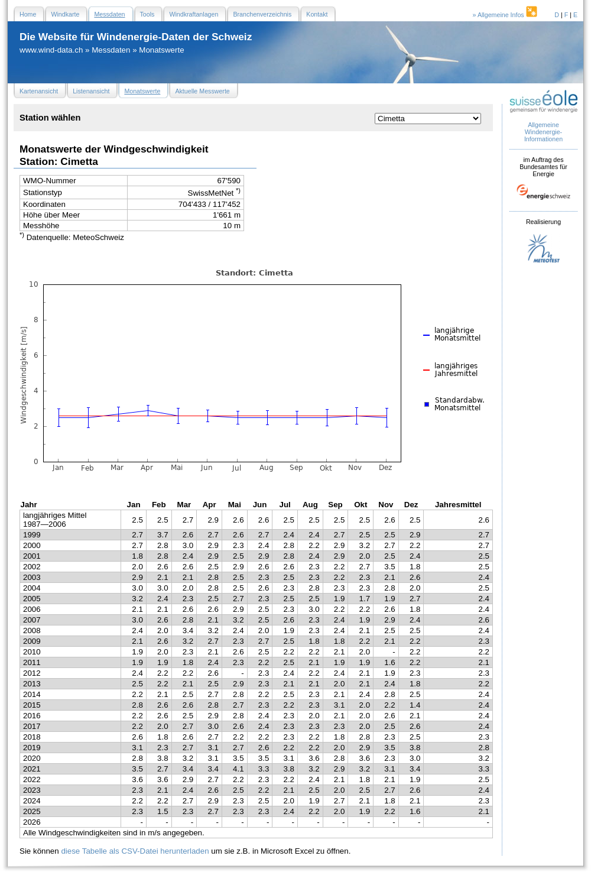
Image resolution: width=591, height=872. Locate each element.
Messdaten (111, 50)
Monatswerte (161, 50)
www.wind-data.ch (51, 50)
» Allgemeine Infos (506, 14)
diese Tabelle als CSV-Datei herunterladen (135, 851)
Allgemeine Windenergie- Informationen (543, 131)
